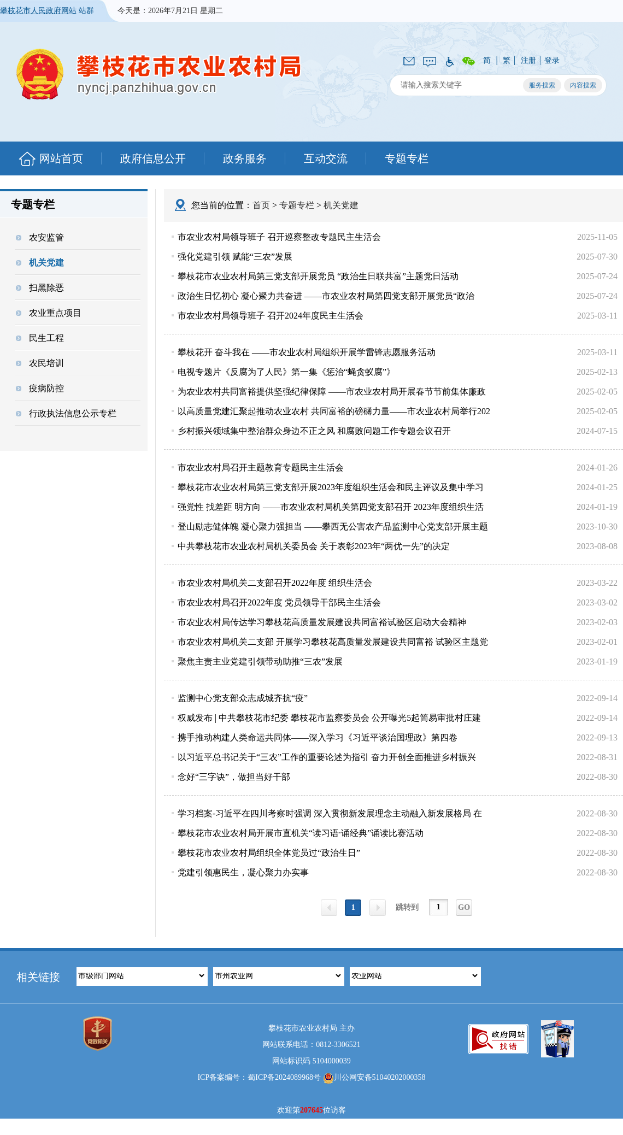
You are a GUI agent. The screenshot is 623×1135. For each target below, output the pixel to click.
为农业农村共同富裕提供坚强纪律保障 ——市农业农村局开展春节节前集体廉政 (332, 391)
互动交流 (326, 158)
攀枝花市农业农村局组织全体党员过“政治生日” (269, 852)
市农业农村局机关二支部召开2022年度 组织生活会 (275, 582)
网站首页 (61, 158)
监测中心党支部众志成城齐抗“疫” (243, 698)
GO (464, 907)
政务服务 (245, 158)
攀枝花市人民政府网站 (38, 11)
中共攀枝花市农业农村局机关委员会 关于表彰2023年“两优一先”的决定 (314, 546)
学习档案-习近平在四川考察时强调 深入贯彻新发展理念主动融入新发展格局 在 (330, 813)
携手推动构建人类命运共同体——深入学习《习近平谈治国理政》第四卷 (317, 737)
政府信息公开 (153, 158)
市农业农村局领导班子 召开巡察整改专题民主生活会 (279, 237)
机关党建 (40, 262)
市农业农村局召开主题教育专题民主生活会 (261, 467)
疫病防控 (40, 388)
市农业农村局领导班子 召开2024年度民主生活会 (270, 315)
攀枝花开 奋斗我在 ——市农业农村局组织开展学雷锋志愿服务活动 (307, 352)
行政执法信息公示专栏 (66, 413)
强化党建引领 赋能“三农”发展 (235, 256)
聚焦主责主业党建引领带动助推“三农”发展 (260, 661)
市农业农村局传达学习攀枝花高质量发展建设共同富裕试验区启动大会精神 (322, 622)
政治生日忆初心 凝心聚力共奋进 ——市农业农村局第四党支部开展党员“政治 (326, 296)
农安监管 (40, 237)
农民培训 (40, 363)
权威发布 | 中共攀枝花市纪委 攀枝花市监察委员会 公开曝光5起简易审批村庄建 (329, 717)
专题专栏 (406, 158)
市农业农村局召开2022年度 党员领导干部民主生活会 (279, 602)
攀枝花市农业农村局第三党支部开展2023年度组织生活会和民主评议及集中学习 (331, 487)
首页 (261, 205)
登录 (552, 60)
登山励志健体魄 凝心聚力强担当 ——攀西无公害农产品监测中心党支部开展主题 (333, 526)
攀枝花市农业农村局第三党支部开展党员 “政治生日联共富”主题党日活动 (318, 276)
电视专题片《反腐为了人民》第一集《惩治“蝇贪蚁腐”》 (286, 372)
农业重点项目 (48, 312)
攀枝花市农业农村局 (159, 74)
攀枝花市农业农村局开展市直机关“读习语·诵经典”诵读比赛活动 (301, 833)
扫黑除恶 (40, 287)
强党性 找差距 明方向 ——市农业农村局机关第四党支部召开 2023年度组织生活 (331, 506)
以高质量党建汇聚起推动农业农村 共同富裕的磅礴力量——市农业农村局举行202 (334, 411)
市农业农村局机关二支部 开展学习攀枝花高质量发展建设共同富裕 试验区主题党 (333, 641)
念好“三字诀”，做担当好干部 (234, 776)
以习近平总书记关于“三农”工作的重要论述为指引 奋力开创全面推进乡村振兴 (327, 757)
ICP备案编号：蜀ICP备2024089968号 (259, 1077)
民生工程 (40, 338)
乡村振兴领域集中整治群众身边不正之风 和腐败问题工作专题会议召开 (314, 431)
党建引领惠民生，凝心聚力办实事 (243, 872)
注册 (528, 60)
